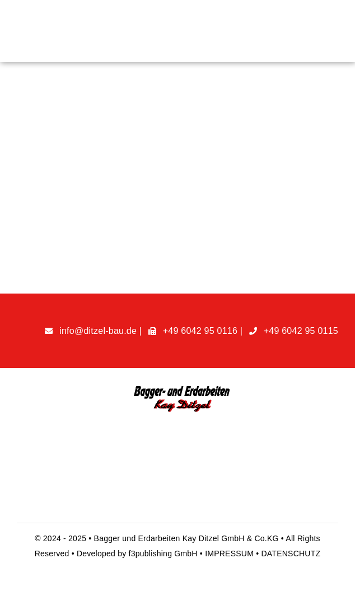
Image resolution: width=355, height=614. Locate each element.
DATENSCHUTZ (290, 553)
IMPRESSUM (230, 553)
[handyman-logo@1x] (177, 389)
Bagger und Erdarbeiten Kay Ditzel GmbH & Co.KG (187, 538)
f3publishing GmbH (163, 553)
